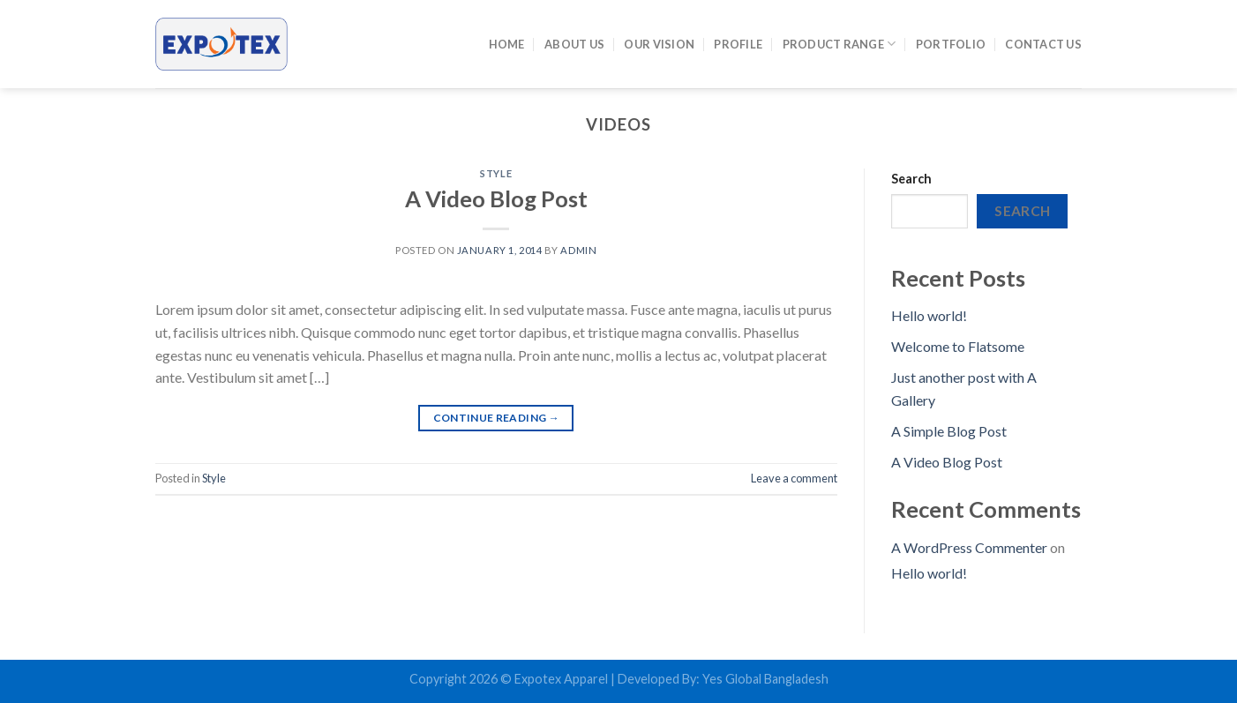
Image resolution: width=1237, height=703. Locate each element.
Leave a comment (794, 478)
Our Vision (659, 44)
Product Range (839, 43)
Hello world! (929, 315)
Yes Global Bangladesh (765, 678)
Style (496, 173)
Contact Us (1043, 44)
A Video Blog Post (496, 198)
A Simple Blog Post (949, 431)
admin (578, 250)
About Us (574, 44)
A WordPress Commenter (969, 547)
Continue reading (496, 417)
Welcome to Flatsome (957, 346)
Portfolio (951, 44)
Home (507, 44)
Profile (738, 44)
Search (911, 178)
